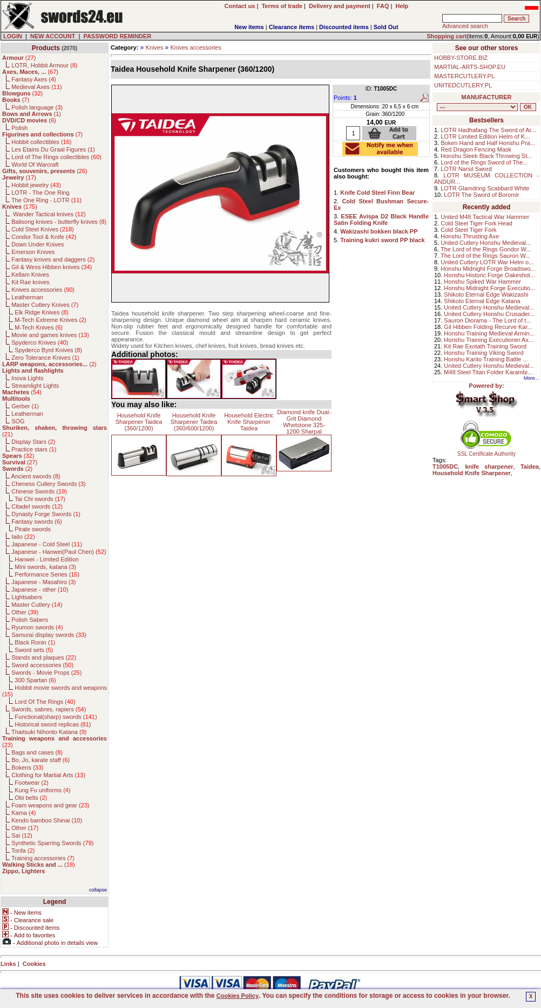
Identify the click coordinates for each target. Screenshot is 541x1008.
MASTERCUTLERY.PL (464, 76)
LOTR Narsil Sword (466, 169)
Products (46, 48)
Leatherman (27, 297)
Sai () (21, 835)
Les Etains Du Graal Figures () (53, 149)
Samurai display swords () (48, 635)
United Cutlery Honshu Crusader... (489, 314)
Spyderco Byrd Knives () (48, 350)
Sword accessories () (42, 665)
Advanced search (465, 26)
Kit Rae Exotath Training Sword (485, 346)
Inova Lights (27, 378)
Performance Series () (47, 574)
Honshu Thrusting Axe (470, 236)
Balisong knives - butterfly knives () (58, 221)
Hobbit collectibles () (41, 142)
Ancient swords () (35, 476)
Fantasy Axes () (33, 79)
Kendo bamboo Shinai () (46, 820)
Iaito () (23, 536)
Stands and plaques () (43, 657)
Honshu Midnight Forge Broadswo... (488, 268)
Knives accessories (196, 47)
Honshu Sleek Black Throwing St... (486, 156)
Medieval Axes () (36, 87)
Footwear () (31, 782)
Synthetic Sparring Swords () (52, 843)
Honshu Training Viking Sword (483, 352)
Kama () (23, 813)
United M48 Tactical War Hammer (485, 217)
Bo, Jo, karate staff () (40, 760)
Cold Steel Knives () (42, 229)
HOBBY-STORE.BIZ (461, 57)
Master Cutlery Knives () (44, 304)
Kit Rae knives (30, 282)
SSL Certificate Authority (486, 451)
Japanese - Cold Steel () (46, 544)
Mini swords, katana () (45, 567)
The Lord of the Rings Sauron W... (485, 255)
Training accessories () (43, 858)
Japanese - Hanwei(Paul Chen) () (58, 551)
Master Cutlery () (36, 604)
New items (248, 27)
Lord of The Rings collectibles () (56, 157)
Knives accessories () (43, 289)
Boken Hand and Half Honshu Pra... (488, 143)
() (19, 57)
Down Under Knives (37, 244)
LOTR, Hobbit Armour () (44, 65)
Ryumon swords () (37, 627)
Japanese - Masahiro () (43, 582)
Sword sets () (34, 650)
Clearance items (291, 27)
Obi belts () (31, 797)
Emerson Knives (33, 252)
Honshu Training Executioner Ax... (488, 340)
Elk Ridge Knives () (42, 312)
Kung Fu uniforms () (42, 790)
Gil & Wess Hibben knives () (51, 267)
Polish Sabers (29, 619)
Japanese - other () (39, 589)
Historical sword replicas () (53, 724)
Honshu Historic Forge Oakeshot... (489, 275)
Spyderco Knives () (39, 342)
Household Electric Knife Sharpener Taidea (249, 421)
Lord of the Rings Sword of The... (484, 162)
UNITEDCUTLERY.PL (463, 85)
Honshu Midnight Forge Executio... (489, 288)
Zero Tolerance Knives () (45, 357)
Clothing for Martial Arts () (48, 775)
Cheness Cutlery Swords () (48, 484)
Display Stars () (33, 441)
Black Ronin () (35, 642)
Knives (154, 47)
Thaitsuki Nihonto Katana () (48, 732)
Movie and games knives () (50, 335)
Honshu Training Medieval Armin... (489, 333)
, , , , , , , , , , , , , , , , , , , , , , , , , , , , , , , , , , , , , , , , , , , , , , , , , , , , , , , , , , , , (477, 107)
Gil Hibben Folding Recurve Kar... (488, 327)
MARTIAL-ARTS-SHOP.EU (469, 67)
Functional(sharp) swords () (56, 717)
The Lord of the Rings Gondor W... (486, 249)
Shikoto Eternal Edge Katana (482, 301)
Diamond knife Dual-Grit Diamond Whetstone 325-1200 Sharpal (304, 422)
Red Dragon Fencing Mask (476, 149)
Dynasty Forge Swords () (45, 514)
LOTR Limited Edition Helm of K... (485, 136)
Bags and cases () (37, 752)
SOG (17, 421)
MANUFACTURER (487, 97)
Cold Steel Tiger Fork (468, 230)
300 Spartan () (35, 680)
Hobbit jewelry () (36, 185)
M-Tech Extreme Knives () (50, 320)
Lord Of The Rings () (45, 701)
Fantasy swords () (36, 521)
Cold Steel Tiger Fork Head (476, 223)
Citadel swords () (37, 506)
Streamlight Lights (35, 385)
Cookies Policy (238, 995)
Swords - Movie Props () (46, 672)
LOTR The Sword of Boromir (481, 194)
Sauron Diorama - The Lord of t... (487, 320)
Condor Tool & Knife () (43, 237)
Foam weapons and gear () (50, 805)
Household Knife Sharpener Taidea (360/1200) (139, 421)
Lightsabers (26, 597)
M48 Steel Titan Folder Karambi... (488, 372)
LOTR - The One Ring (40, 192)
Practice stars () (33, 449)
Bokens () (27, 767)
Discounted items (344, 27)
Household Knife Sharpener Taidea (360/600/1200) (194, 421)
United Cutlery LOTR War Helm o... (487, 262)
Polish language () (37, 107)
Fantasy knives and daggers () (52, 259)
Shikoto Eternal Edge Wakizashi (486, 294)
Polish (19, 128)
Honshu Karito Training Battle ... (486, 359)
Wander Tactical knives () (48, 214)
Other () (24, 612)
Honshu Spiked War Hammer (482, 281)
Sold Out (386, 27)
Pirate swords (33, 529)
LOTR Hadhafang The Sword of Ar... (488, 130)
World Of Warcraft (34, 164)
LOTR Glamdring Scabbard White (485, 188)
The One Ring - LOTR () (46, 200)
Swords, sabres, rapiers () (48, 709)
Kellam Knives (30, 274)
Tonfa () (23, 850)
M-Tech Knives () (39, 327)
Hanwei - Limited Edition (47, 559)
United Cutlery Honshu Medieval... (486, 242)
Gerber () (25, 406)
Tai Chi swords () (40, 499)
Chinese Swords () (39, 491)
